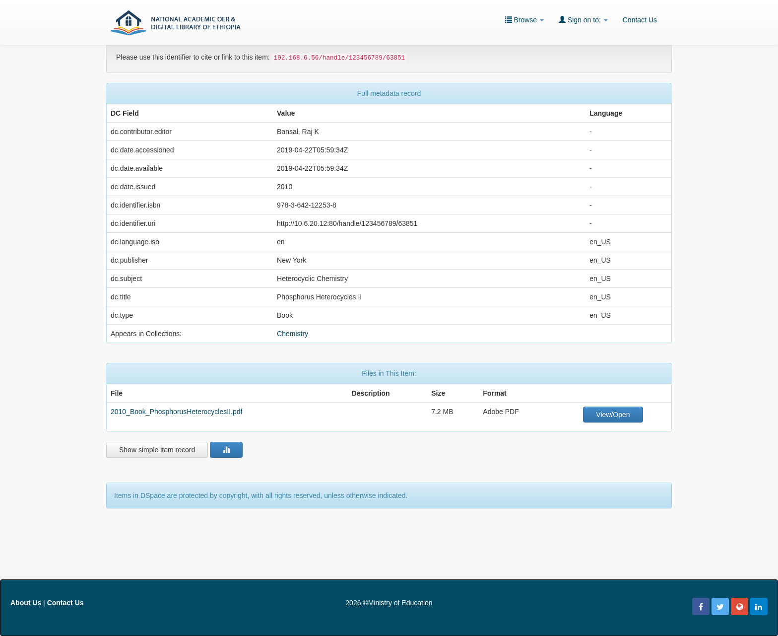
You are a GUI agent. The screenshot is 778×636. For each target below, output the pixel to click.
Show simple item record (157, 450)
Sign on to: (583, 19)
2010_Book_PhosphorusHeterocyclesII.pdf (176, 412)
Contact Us (640, 20)
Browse (524, 19)
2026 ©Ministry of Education (388, 603)
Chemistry (292, 334)
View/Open (613, 415)
